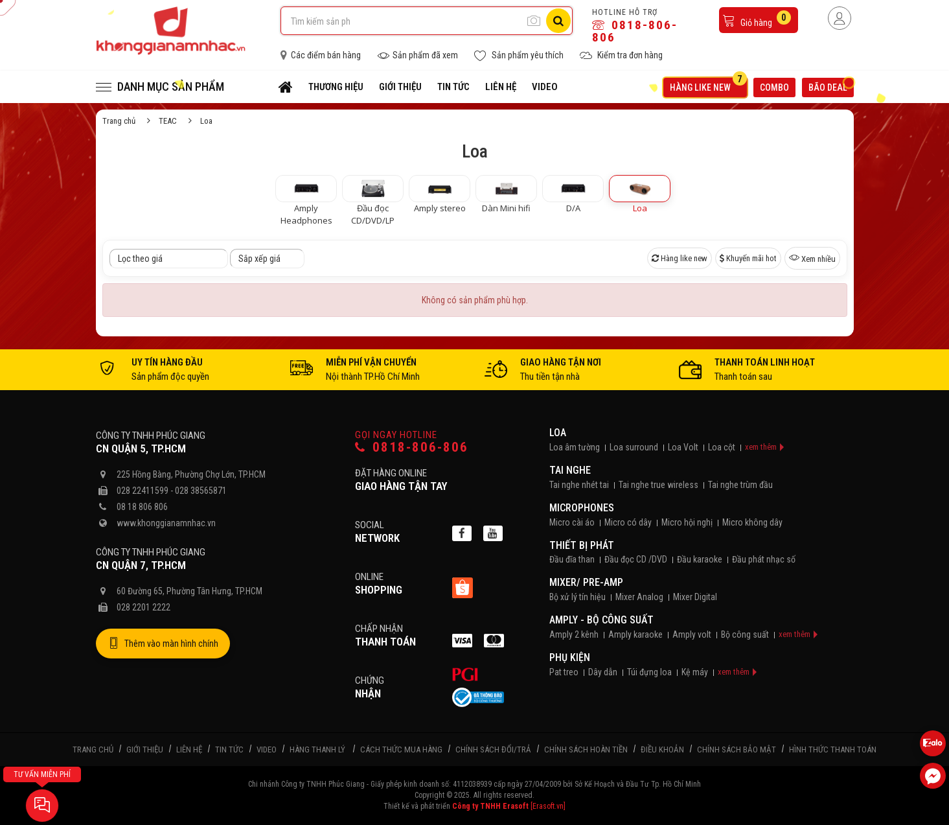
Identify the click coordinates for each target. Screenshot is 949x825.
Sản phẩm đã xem (417, 55)
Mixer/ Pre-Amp (586, 582)
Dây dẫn (602, 672)
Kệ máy (694, 672)
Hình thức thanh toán (832, 749)
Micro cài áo (572, 522)
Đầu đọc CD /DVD (635, 559)
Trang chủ (118, 121)
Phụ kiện (569, 657)
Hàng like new (708, 85)
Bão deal (831, 86)
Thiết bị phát (581, 545)
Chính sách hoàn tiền (586, 749)
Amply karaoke (635, 634)
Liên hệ (500, 87)
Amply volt (691, 634)
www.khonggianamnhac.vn (166, 523)
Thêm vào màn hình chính (163, 643)
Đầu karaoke (699, 559)
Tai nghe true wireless (658, 485)
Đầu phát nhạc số (763, 559)
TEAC (168, 121)
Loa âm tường (574, 447)
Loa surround (634, 447)
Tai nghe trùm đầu (740, 485)
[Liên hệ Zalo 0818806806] (933, 743)
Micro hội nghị (687, 522)
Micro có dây (628, 522)
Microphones (581, 508)
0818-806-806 (635, 31)
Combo (774, 87)
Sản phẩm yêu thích (519, 55)
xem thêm (761, 447)
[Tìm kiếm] (558, 20)
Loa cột (721, 447)
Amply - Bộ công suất (601, 620)
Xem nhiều (812, 258)
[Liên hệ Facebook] (933, 775)
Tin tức (453, 87)
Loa (557, 432)
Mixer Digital (695, 597)
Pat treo (563, 672)
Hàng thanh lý (317, 749)
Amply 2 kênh (574, 634)
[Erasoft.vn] (548, 806)
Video (545, 87)
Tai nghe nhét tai (579, 485)
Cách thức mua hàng (401, 749)
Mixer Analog (639, 597)
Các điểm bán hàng (320, 55)
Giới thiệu (400, 87)
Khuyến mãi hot (748, 258)
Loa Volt (683, 447)
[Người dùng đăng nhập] (839, 18)
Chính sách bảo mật (736, 749)
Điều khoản (662, 749)
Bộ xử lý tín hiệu (577, 597)
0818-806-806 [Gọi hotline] (411, 447)
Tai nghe (570, 470)
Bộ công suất (745, 634)
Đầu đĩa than (572, 559)
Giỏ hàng (756, 19)
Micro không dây (752, 522)
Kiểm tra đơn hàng (621, 55)
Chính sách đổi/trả (493, 749)
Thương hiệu (335, 87)
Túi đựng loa (649, 672)
